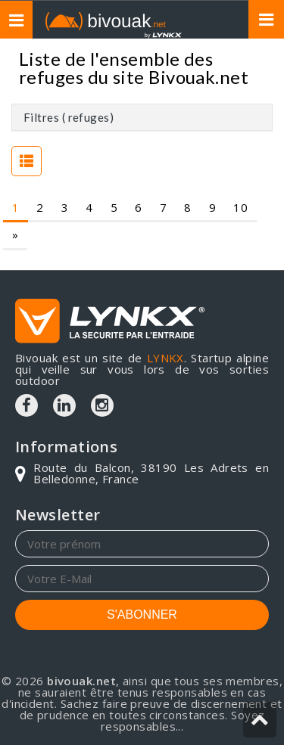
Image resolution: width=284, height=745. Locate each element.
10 (240, 207)
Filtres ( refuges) (68, 117)
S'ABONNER (142, 614)
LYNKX (165, 357)
